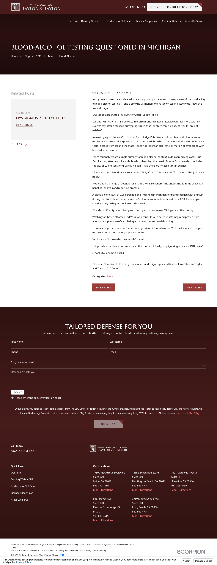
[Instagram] (204, 450)
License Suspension (22, 493)
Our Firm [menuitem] (73, 21)
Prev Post (104, 287)
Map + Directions (103, 490)
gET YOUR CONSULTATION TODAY (176, 6)
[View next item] (26, 144)
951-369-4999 (179, 485)
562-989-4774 (140, 485)
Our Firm (16, 472)
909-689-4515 (100, 516)
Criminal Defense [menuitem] (172, 21)
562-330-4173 (133, 7)
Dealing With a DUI (22, 479)
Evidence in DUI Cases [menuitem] (119, 21)
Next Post (195, 287)
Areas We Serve (19, 499)
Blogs (110, 276)
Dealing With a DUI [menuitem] (92, 21)
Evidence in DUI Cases (23, 486)
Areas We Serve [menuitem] (194, 21)
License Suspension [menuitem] (147, 21)
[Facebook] (196, 450)
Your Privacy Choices (51, 555)
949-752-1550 (100, 485)
